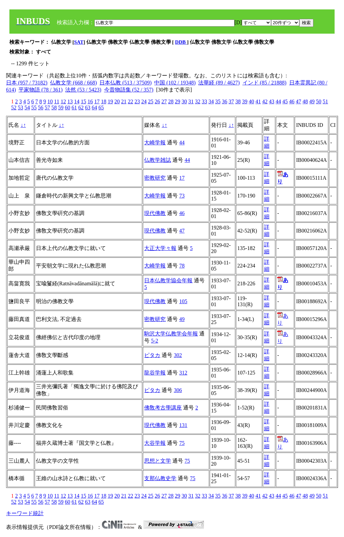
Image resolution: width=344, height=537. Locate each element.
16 (90, 101)
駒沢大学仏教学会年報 (171, 333)
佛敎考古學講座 (163, 407)
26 (157, 101)
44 (278, 101)
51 (325, 101)
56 (40, 107)
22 (130, 101)
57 (47, 107)
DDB (181, 42)
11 (56, 101)
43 (271, 101)
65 (101, 107)
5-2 (154, 341)
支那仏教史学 (160, 478)
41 (258, 101)
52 (13, 107)
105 (183, 301)
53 (20, 107)
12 (63, 101)
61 (74, 107)
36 (224, 101)
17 (96, 101)
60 (67, 107)
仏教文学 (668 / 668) (73, 82)
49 (311, 101)
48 (305, 101)
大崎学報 (155, 142)
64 (94, 107)
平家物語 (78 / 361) (40, 90)
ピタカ (152, 355)
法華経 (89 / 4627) (219, 82)
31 (191, 101)
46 (291, 101)
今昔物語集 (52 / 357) (129, 90)
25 (150, 101)
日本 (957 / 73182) (26, 82)
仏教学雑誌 (157, 160)
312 (183, 372)
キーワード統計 (25, 513)
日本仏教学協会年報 (168, 280)
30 (184, 101)
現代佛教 (155, 213)
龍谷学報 (155, 372)
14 (76, 101)
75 (181, 443)
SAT (79, 42)
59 (60, 107)
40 (251, 101)
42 (264, 101)
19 (110, 101)
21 (123, 101)
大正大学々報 (160, 248)
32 (197, 101)
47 (298, 101)
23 (137, 101)
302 (178, 355)
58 (54, 107)
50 (318, 101)
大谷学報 (155, 443)
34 (211, 101)
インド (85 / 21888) (265, 82)
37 (231, 101)
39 (244, 101)
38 (238, 101)
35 (217, 101)
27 (164, 101)
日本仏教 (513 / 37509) (125, 82)
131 (183, 425)
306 (178, 390)
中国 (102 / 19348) (175, 82)
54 (27, 107)
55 (34, 107)
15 (83, 101)
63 (87, 107)
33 (204, 101)
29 (177, 101)
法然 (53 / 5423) (83, 90)
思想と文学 (157, 461)
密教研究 (155, 178)
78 (181, 265)
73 (181, 196)
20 (117, 101)
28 (170, 101)
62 (81, 107)
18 (103, 101)
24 (143, 101)
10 (50, 101)
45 (285, 101)
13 (70, 101)
